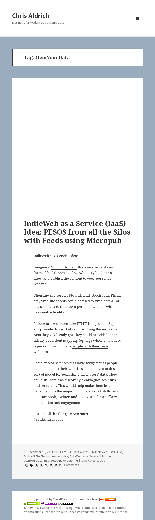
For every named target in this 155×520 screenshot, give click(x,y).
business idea (59, 456)
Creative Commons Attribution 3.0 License (98, 512)
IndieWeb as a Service (51, 255)
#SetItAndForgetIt (48, 419)
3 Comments (70, 465)
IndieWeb (101, 452)
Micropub (106, 456)
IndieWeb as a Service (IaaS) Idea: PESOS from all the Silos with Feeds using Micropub (77, 232)
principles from (96, 499)
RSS (46, 460)
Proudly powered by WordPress (46, 499)
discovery (72, 380)
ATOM (118, 452)
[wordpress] (26, 464)
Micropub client (64, 267)
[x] (36, 464)
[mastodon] (31, 464)
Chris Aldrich (30, 15)
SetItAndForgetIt (62, 460)
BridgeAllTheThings (36, 456)
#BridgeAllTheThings (51, 413)
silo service (59, 295)
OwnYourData (33, 460)
